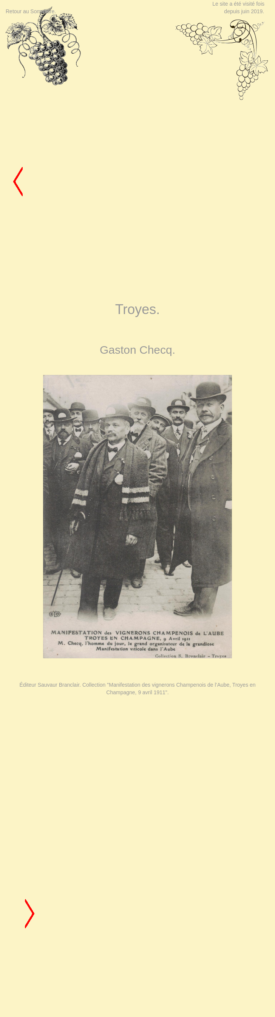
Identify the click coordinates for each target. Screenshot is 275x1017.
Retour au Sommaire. (31, 11)
